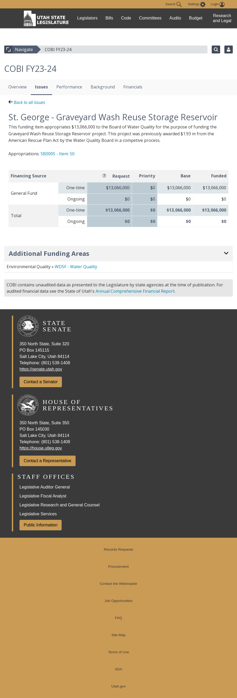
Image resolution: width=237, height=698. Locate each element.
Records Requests (118, 549)
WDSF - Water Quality (76, 267)
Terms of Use (118, 652)
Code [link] (126, 18)
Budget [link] (196, 18)
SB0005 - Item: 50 (58, 154)
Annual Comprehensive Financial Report (135, 291)
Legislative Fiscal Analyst (42, 496)
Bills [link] (109, 18)
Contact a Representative (47, 460)
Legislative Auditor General (44, 487)
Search (173, 4)
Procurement (118, 567)
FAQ (118, 618)
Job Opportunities (119, 601)
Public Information (40, 525)
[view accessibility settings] (197, 4)
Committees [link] (150, 18)
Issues (41, 87)
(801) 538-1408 (55, 363)
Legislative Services (38, 514)
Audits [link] (175, 18)
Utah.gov (118, 686)
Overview (17, 87)
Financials (132, 87)
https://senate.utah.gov (40, 369)
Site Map (118, 635)
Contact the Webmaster (118, 584)
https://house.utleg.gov (40, 448)
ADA (118, 669)
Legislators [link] (87, 18)
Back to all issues (26, 102)
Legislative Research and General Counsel (59, 505)
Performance (69, 87)
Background (103, 87)
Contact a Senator (41, 382)
